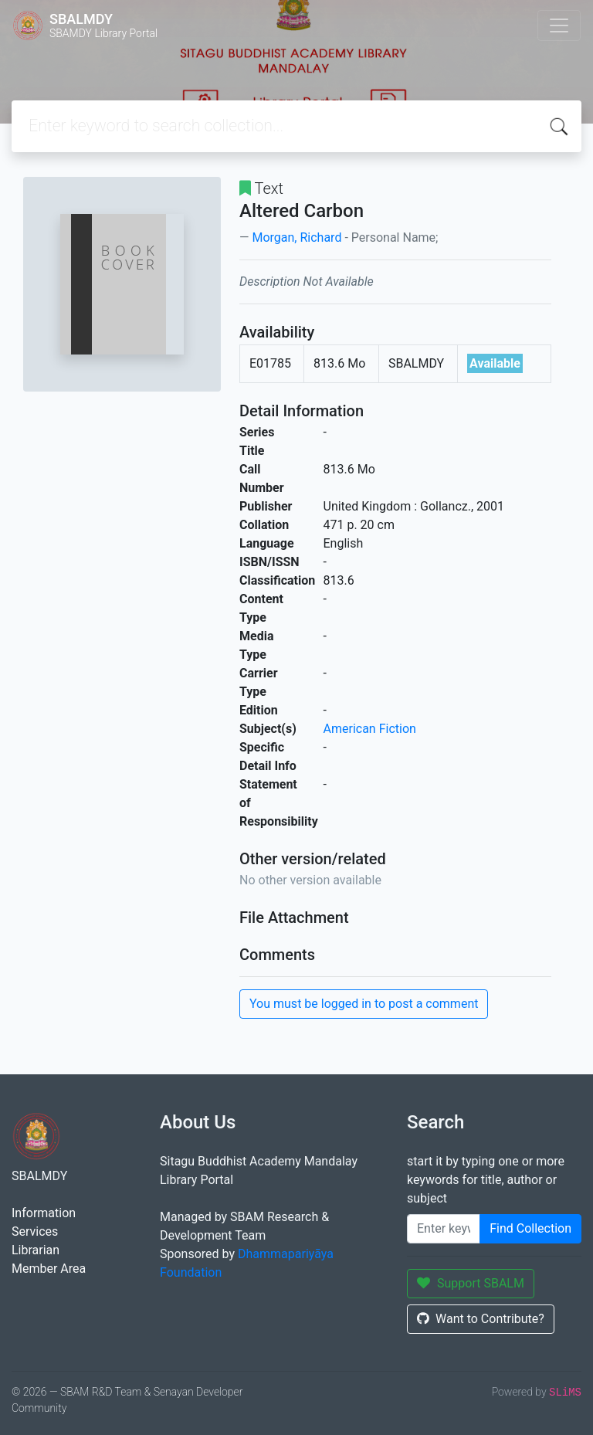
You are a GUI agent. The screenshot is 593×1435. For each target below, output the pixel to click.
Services (35, 1231)
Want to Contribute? (480, 1318)
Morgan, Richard (296, 237)
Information (44, 1213)
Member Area (49, 1268)
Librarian (35, 1250)
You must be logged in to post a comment (363, 1003)
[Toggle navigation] (559, 25)
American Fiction (370, 728)
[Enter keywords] (443, 1228)
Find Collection (530, 1228)
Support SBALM (470, 1283)
